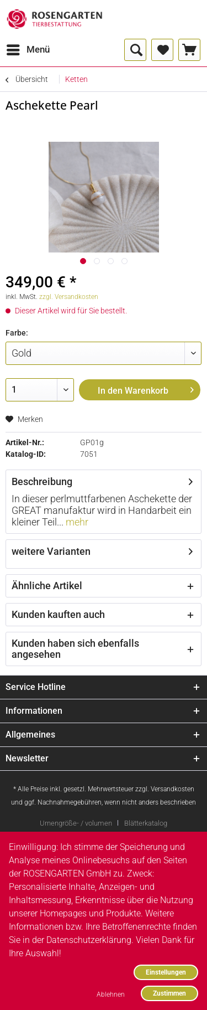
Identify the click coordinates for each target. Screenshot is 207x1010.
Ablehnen (111, 994)
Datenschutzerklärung (88, 940)
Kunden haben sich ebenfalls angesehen (75, 648)
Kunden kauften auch (58, 614)
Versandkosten (172, 789)
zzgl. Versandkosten (68, 297)
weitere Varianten (51, 551)
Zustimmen (169, 993)
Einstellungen (166, 972)
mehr (75, 522)
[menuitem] (27, 50)
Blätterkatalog (145, 823)
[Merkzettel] (162, 50)
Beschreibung (42, 481)
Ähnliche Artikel (47, 585)
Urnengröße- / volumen (76, 823)
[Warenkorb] (189, 50)
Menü (28, 48)
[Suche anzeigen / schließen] (135, 50)
